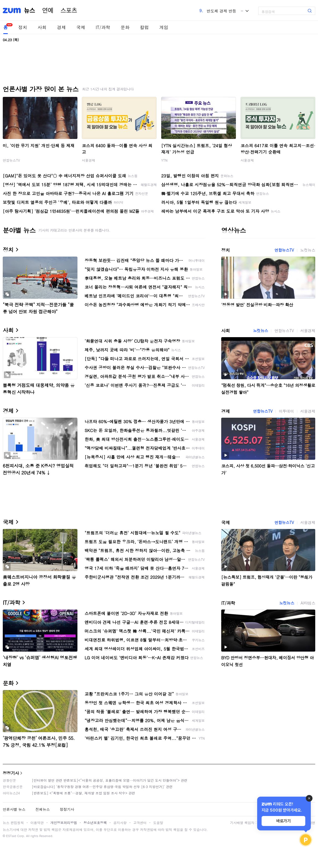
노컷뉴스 (307, 250)
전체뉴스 (42, 809)
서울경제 (88, 160)
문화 (125, 27)
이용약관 (37, 822)
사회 (42, 27)
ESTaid (11, 836)
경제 (61, 27)
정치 (22, 27)
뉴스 (29, 10)
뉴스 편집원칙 (13, 822)
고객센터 (140, 822)
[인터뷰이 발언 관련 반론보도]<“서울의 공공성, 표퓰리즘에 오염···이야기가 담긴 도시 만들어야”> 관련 (109, 780)
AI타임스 (308, 603)
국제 (80, 27)
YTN (164, 160)
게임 (163, 27)
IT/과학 (103, 27)
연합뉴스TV (11, 160)
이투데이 (286, 411)
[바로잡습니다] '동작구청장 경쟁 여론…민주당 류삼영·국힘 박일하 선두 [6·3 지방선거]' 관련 (102, 786)
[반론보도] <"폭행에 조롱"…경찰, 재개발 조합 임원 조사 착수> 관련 (83, 793)
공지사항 (120, 822)
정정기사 (11, 773)
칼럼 (144, 27)
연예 (47, 10)
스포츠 (69, 10)
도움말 (158, 822)
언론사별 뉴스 (14, 809)
